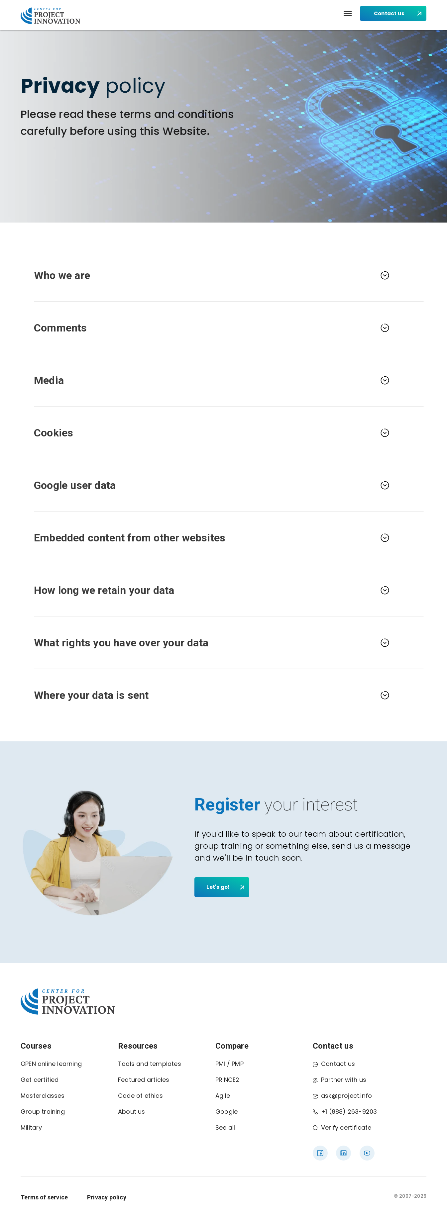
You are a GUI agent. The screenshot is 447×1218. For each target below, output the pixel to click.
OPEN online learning (51, 1064)
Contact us (334, 1064)
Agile (222, 1095)
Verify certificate (342, 1127)
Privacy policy (106, 1197)
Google (226, 1111)
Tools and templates (149, 1064)
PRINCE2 (227, 1080)
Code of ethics (140, 1095)
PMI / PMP (229, 1064)
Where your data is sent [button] (91, 695)
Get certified (40, 1080)
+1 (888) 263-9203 (345, 1111)
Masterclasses (43, 1095)
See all (225, 1127)
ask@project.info (342, 1095)
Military (31, 1127)
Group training (43, 1111)
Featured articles (143, 1080)
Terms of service (44, 1197)
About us (131, 1111)
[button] (347, 13)
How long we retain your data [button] (104, 590)
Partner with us (339, 1080)
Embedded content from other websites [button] (129, 537)
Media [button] (49, 380)
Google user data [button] (75, 485)
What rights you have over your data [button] (121, 642)
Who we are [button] (62, 275)
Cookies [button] (53, 432)
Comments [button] (60, 328)
